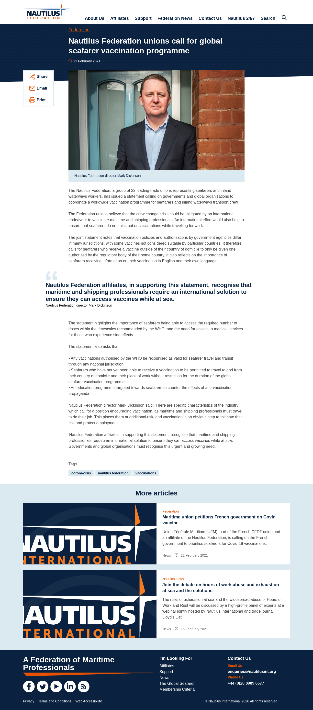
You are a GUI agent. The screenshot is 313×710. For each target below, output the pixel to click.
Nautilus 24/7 (241, 18)
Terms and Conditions (54, 701)
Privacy (28, 701)
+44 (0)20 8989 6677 (246, 683)
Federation (78, 29)
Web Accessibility (88, 701)
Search (268, 18)
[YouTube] (56, 686)
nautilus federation (113, 473)
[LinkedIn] (70, 686)
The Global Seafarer (177, 683)
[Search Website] (284, 18)
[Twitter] (42, 686)
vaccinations (145, 473)
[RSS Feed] (83, 686)
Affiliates (119, 18)
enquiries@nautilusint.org (252, 671)
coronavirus (81, 473)
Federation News (175, 18)
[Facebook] (29, 686)
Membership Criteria (177, 689)
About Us (94, 18)
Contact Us (210, 18)
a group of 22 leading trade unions (142, 190)
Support (143, 18)
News (164, 678)
